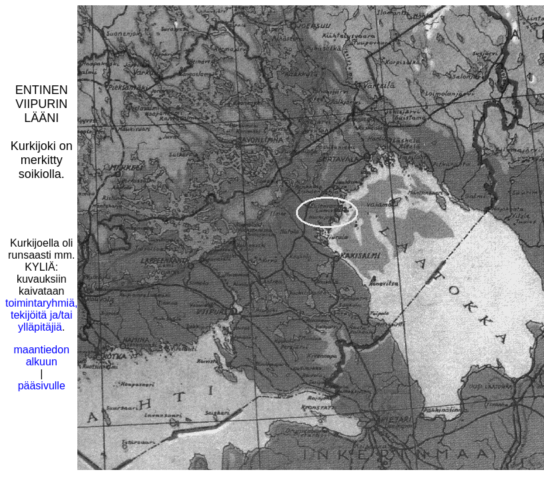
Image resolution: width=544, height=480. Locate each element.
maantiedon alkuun (41, 355)
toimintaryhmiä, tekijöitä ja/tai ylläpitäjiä (41, 315)
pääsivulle (41, 385)
